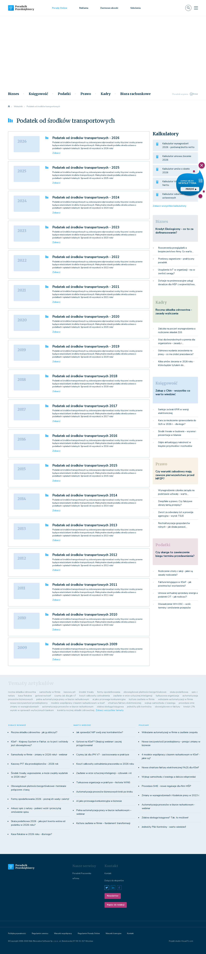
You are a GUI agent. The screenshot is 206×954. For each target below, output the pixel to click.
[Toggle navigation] (196, 7)
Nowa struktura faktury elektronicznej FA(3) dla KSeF (170, 767)
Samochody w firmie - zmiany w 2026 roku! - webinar (39, 754)
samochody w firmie (49, 692)
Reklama (83, 8)
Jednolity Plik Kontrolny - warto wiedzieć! (164, 827)
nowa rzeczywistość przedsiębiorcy (29, 703)
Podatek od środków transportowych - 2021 (85, 287)
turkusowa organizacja (167, 695)
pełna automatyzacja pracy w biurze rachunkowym (62, 699)
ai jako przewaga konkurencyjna (109, 699)
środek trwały (86, 692)
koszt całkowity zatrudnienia (94, 695)
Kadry (106, 94)
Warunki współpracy (63, 933)
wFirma (75, 878)
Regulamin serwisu (40, 933)
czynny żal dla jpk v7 (65, 695)
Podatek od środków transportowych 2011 (84, 585)
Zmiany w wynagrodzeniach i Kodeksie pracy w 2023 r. (171, 795)
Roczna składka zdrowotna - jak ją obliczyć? (34, 732)
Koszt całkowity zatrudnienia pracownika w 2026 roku (105, 764)
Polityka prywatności (17, 933)
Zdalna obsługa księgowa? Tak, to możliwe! (165, 817)
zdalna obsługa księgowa (110, 706)
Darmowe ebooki (109, 8)
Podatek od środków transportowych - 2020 (85, 316)
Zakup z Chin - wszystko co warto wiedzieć (172, 392)
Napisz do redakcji (115, 904)
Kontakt (108, 873)
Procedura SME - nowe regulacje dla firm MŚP (166, 786)
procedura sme (186, 703)
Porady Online (59, 8)
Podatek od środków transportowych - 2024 (85, 197)
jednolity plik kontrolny (139, 706)
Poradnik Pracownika (81, 873)
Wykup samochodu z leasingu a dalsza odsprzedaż (169, 776)
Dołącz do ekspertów (114, 880)
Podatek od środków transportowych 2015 (84, 465)
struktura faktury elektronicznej (124, 703)
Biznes (13, 94)
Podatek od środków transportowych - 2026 (85, 138)
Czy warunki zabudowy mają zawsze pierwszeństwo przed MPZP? (174, 475)
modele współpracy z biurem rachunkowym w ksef (78, 703)
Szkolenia (135, 8)
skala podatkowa (179, 692)
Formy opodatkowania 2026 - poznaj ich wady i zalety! (40, 799)
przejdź (191, 189)
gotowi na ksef (43, 695)
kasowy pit (69, 692)
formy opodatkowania (108, 692)
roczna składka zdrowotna (22, 692)
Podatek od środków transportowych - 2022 (85, 257)
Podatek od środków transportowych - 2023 (85, 227)
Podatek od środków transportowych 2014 (84, 495)
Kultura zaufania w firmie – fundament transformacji (103, 823)
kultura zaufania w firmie (142, 699)
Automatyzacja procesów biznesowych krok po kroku (104, 791)
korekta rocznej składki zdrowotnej (75, 710)
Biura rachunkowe (135, 94)
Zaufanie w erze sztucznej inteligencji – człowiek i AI (104, 773)
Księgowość (38, 94)
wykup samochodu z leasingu (160, 703)
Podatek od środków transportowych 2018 (84, 376)
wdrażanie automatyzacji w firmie (175, 699)
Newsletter (112, 895)
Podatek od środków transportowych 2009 (84, 644)
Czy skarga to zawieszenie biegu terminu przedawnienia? (174, 554)
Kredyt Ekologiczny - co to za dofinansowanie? (174, 230)
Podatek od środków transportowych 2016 (84, 436)
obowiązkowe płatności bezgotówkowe (145, 692)
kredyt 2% (189, 706)
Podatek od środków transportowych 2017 (84, 406)
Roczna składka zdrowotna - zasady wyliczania (173, 311)
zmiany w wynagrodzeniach (24, 706)
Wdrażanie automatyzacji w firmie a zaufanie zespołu (170, 732)
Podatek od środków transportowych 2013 (84, 525)
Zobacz (56, 153)
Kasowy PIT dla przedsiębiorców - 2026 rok (34, 764)
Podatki (64, 94)
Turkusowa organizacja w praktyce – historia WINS (103, 782)
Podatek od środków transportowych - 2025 (85, 167)
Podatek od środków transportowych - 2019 (85, 346)
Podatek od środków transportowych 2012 (84, 555)
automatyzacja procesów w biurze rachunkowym (67, 706)
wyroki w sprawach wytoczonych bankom (32, 710)
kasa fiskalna (25, 695)
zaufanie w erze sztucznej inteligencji (132, 695)
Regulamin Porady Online (89, 933)
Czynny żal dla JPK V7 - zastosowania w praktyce (102, 754)
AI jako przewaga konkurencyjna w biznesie (99, 801)
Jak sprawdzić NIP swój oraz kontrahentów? (99, 732)
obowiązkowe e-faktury (167, 706)
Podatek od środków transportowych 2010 (84, 614)
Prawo (85, 94)
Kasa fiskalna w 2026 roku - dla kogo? (31, 834)
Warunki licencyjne (113, 933)
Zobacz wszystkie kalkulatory (169, 206)
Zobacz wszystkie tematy (110, 710)
